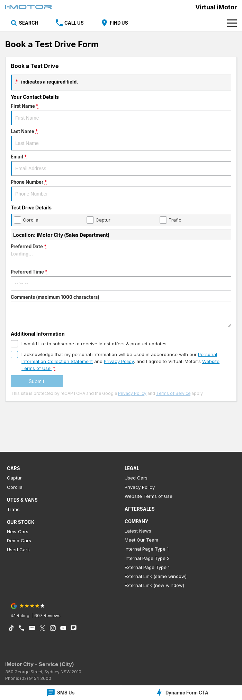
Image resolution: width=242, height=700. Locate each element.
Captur (14, 478)
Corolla (15, 487)
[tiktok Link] (11, 628)
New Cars (17, 531)
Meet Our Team (141, 540)
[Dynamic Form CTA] (181, 692)
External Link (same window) (156, 576)
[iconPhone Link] (21, 628)
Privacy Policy (132, 393)
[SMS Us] (60, 692)
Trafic (13, 509)
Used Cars (18, 549)
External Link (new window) (154, 585)
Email (121, 165)
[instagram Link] (52, 628)
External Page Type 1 (147, 567)
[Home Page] (28, 7)
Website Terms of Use (148, 496)
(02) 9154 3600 (35, 678)
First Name (121, 114)
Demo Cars (19, 540)
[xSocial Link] (42, 628)
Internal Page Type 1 (147, 549)
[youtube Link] (63, 628)
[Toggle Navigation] (232, 23)
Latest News (138, 531)
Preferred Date (121, 255)
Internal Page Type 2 (147, 558)
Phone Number (121, 190)
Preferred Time (121, 280)
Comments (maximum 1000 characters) (121, 310)
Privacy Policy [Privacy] (119, 361)
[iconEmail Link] (32, 628)
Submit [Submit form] (37, 381)
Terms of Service (173, 393)
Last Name (121, 139)
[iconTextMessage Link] (73, 628)
